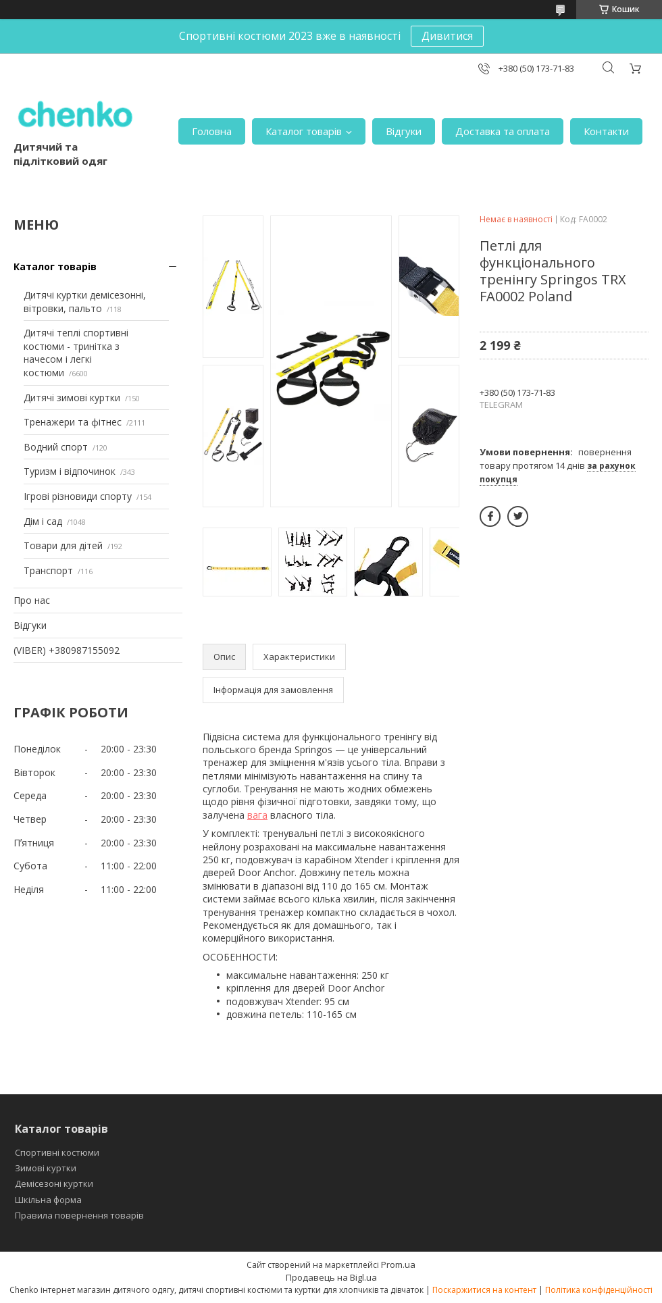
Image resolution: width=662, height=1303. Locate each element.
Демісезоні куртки (54, 1183)
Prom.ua (398, 1264)
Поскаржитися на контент (484, 1290)
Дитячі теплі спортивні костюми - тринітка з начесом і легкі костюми (76, 352)
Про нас (32, 600)
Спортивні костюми (57, 1152)
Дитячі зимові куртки (72, 397)
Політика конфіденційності (599, 1290)
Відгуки (404, 131)
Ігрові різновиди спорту (78, 496)
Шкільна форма (48, 1200)
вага (257, 815)
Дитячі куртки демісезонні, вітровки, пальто (85, 301)
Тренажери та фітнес (73, 421)
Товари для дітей (63, 545)
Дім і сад (43, 521)
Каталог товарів (303, 131)
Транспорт (48, 570)
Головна (212, 131)
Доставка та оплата (502, 131)
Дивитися (447, 35)
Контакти (606, 131)
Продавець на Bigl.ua (331, 1277)
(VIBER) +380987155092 (67, 650)
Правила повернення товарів (79, 1215)
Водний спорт (56, 446)
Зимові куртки (45, 1168)
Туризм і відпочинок (70, 471)
